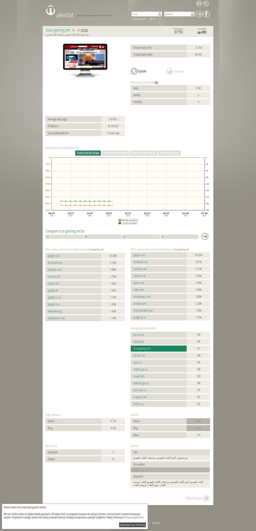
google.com (54, 256)
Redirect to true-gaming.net (78, 30)
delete (84, 30)
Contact (156, 523)
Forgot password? (139, 19)
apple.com (53, 283)
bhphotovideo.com (143, 310)
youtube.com (55, 270)
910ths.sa (138, 404)
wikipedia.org (55, 311)
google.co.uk (54, 297)
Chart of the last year (169, 153)
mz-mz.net (138, 335)
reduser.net (54, 277)
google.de (53, 290)
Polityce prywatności (134, 517)
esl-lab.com (139, 355)
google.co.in (54, 304)
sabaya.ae (138, 342)
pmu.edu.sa (139, 390)
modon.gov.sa (140, 369)
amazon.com (139, 304)
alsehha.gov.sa (141, 383)
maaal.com (139, 376)
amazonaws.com (56, 318)
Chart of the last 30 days (88, 153)
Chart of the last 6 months (144, 153)
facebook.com (55, 263)
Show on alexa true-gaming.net (73, 30)
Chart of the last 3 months (115, 153)
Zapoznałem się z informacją (132, 525)
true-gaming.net (141, 349)
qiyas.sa (137, 362)
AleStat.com (85, 10)
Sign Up (152, 19)
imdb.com (138, 290)
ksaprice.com (140, 397)
